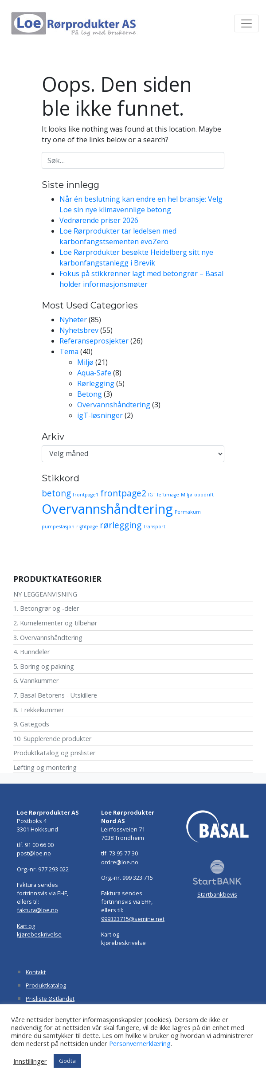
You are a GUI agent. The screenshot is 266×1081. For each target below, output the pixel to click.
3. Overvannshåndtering (47, 637)
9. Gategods (31, 724)
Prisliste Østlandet (50, 999)
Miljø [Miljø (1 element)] (186, 495)
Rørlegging (95, 383)
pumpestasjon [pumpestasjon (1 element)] (58, 526)
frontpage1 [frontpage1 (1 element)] (85, 495)
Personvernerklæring (140, 1043)
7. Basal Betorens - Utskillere (55, 695)
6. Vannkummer (36, 680)
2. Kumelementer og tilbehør (55, 623)
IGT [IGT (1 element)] (151, 495)
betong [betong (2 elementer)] (56, 493)
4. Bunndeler (31, 652)
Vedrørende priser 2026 (98, 220)
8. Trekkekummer (38, 710)
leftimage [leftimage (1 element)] (168, 495)
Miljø (85, 362)
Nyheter (73, 319)
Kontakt (36, 972)
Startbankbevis (217, 894)
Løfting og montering (45, 767)
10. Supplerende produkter (52, 738)
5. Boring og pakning (43, 666)
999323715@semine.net (132, 919)
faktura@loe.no (37, 910)
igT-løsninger (100, 415)
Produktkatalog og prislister (54, 753)
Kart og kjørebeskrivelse (39, 930)
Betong (89, 394)
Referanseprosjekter (94, 341)
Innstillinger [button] (30, 1061)
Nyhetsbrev (78, 330)
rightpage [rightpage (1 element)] (87, 526)
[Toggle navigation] (246, 23)
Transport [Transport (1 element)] (154, 526)
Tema (68, 351)
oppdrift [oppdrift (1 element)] (204, 495)
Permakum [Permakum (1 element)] (188, 512)
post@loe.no (34, 853)
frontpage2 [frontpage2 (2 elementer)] (123, 493)
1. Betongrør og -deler (46, 608)
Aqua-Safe (94, 373)
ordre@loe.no (119, 862)
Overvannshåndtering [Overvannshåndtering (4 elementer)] (107, 509)
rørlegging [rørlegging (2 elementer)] (120, 525)
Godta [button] (67, 1061)
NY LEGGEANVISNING (45, 594)
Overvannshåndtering (113, 405)
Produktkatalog (46, 985)
